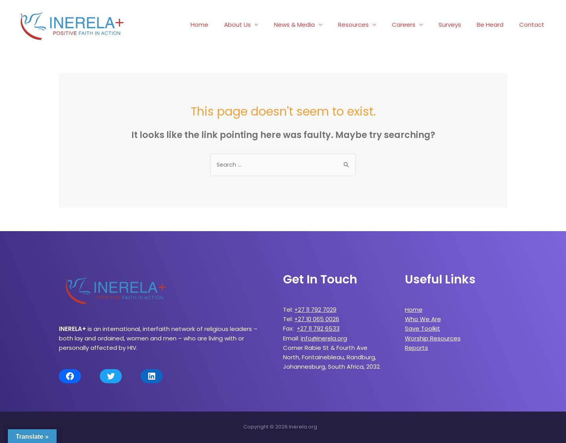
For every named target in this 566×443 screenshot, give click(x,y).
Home (229, 24)
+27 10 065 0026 (317, 319)
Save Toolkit (422, 328)
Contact (533, 24)
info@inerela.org (324, 338)
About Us (263, 24)
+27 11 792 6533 (319, 328)
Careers (417, 24)
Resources (371, 24)
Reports (416, 347)
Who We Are (423, 319)
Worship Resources (433, 338)
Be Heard (496, 24)
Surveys (459, 24)
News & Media (316, 24)
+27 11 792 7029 (316, 309)
